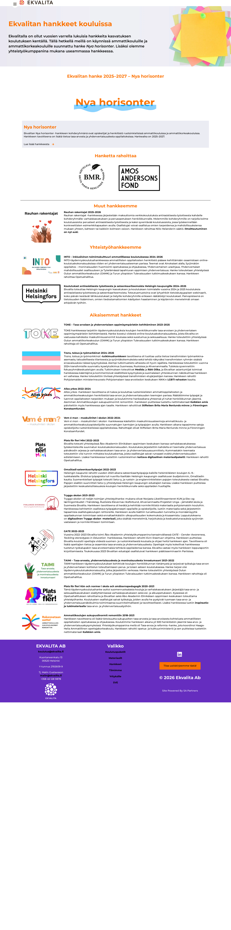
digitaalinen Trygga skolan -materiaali (92, 518)
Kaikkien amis (199, 402)
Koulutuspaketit (115, 651)
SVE (115, 682)
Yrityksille (115, 676)
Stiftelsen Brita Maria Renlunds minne (166, 405)
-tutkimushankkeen (113, 356)
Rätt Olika (154, 369)
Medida (139, 369)
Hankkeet (115, 664)
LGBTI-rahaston (177, 379)
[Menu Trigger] (15, 5)
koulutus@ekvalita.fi (51, 651)
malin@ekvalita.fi (51, 675)
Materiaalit (115, 658)
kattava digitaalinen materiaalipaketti (161, 457)
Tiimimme (115, 670)
